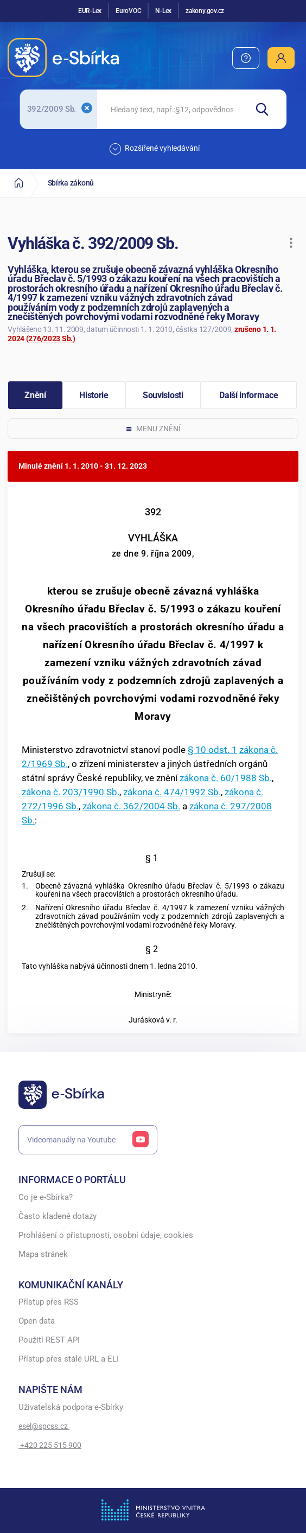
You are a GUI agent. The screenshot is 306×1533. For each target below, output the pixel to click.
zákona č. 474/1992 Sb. (172, 792)
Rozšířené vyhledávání (155, 149)
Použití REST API (49, 1340)
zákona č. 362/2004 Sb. (131, 806)
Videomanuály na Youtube (88, 1139)
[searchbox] (171, 109)
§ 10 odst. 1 (212, 749)
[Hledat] (266, 109)
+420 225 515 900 (49, 1445)
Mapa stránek (43, 1254)
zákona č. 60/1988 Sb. (226, 777)
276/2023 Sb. (50, 338)
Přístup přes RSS (48, 1302)
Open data (36, 1321)
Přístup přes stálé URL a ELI (68, 1359)
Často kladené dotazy (57, 1216)
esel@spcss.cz (43, 1426)
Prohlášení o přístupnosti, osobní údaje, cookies (105, 1235)
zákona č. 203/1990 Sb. (70, 792)
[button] (290, 243)
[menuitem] (245, 58)
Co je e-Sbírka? (45, 1197)
